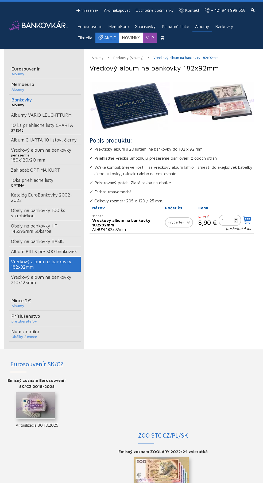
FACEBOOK (233, 380)
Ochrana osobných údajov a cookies (117, 476)
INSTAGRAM (233, 389)
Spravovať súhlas (160, 476)
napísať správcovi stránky (217, 472)
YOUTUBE (233, 397)
